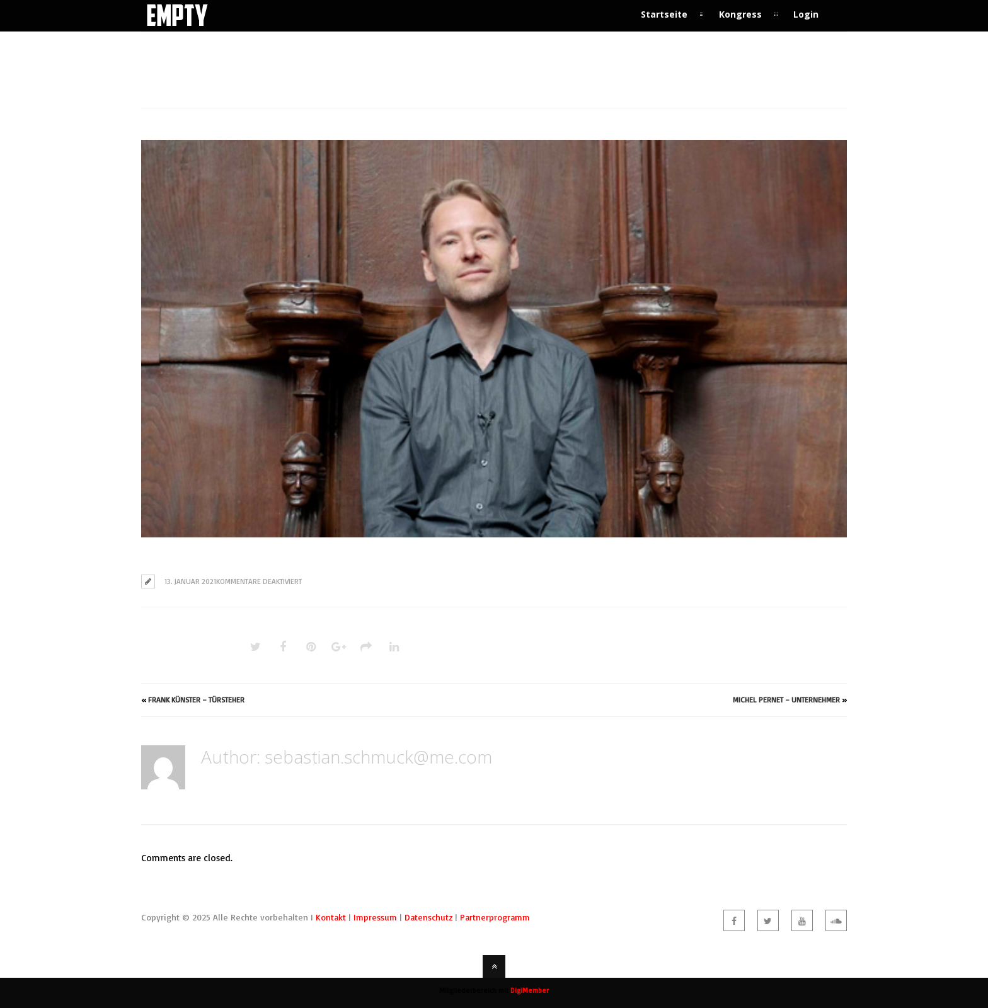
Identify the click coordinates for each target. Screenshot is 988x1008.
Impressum (375, 917)
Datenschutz (428, 917)
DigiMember (529, 990)
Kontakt (331, 917)
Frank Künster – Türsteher (196, 699)
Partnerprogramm (495, 917)
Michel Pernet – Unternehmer (786, 699)
